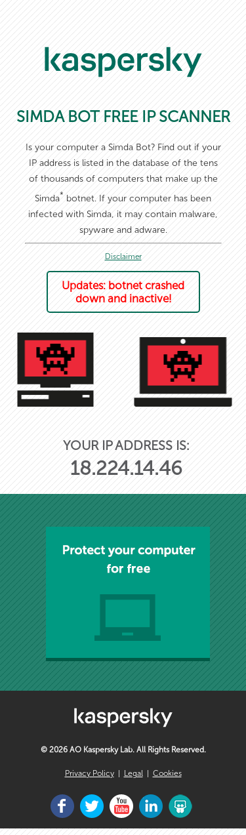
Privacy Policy (89, 773)
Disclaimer (123, 256)
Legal (133, 773)
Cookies (167, 773)
